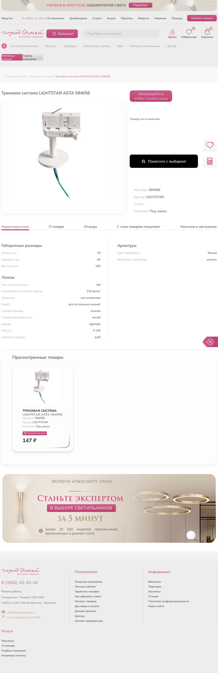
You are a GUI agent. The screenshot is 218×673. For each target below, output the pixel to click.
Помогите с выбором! (164, 161)
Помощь (177, 18)
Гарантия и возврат (87, 591)
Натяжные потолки (8, 57)
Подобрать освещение (104, 33)
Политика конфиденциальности (168, 601)
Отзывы (153, 596)
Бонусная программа (88, 581)
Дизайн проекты (85, 611)
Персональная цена (34, 433)
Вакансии (154, 581)
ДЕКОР (171, 46)
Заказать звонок (202, 18)
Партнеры (154, 586)
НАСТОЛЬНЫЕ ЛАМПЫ (96, 46)
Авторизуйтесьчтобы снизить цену (151, 96)
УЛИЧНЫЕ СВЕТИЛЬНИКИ (145, 46)
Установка (8, 645)
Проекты (127, 18)
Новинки (160, 18)
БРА (120, 46)
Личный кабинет (85, 586)
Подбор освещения (29, 57)
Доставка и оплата (87, 606)
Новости (143, 18)
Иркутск (7, 18)
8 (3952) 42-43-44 (34, 18)
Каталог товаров (85, 601)
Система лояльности (24, 46)
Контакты (154, 591)
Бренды (80, 616)
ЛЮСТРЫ (50, 46)
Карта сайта (156, 606)
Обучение (7, 640)
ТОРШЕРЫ (70, 46)
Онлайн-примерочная (89, 620)
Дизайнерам (78, 18)
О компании (56, 18)
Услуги (97, 18)
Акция (111, 18)
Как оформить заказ (88, 596)
